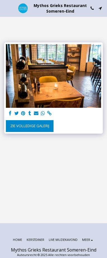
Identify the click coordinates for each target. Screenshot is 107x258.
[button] (6, 8)
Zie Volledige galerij (29, 125)
